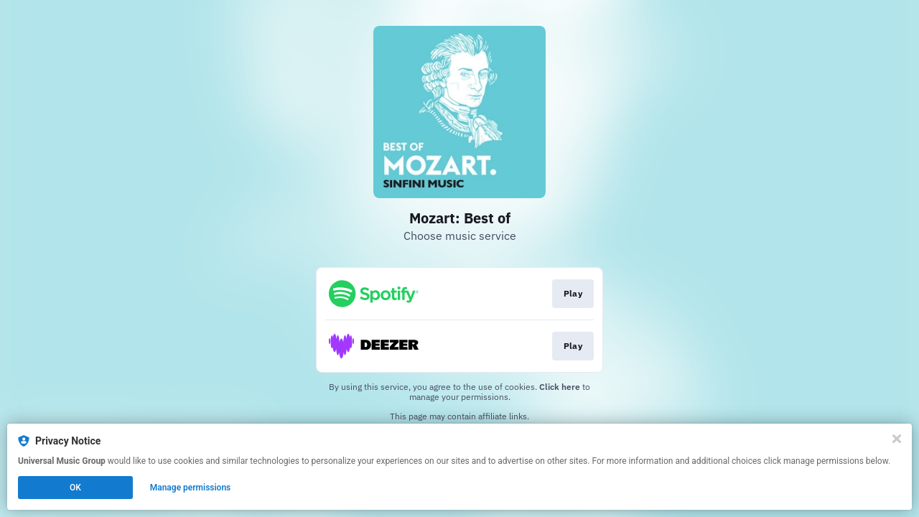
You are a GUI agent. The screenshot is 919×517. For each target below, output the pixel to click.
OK (75, 488)
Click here (559, 386)
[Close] (896, 438)
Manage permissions (190, 488)
